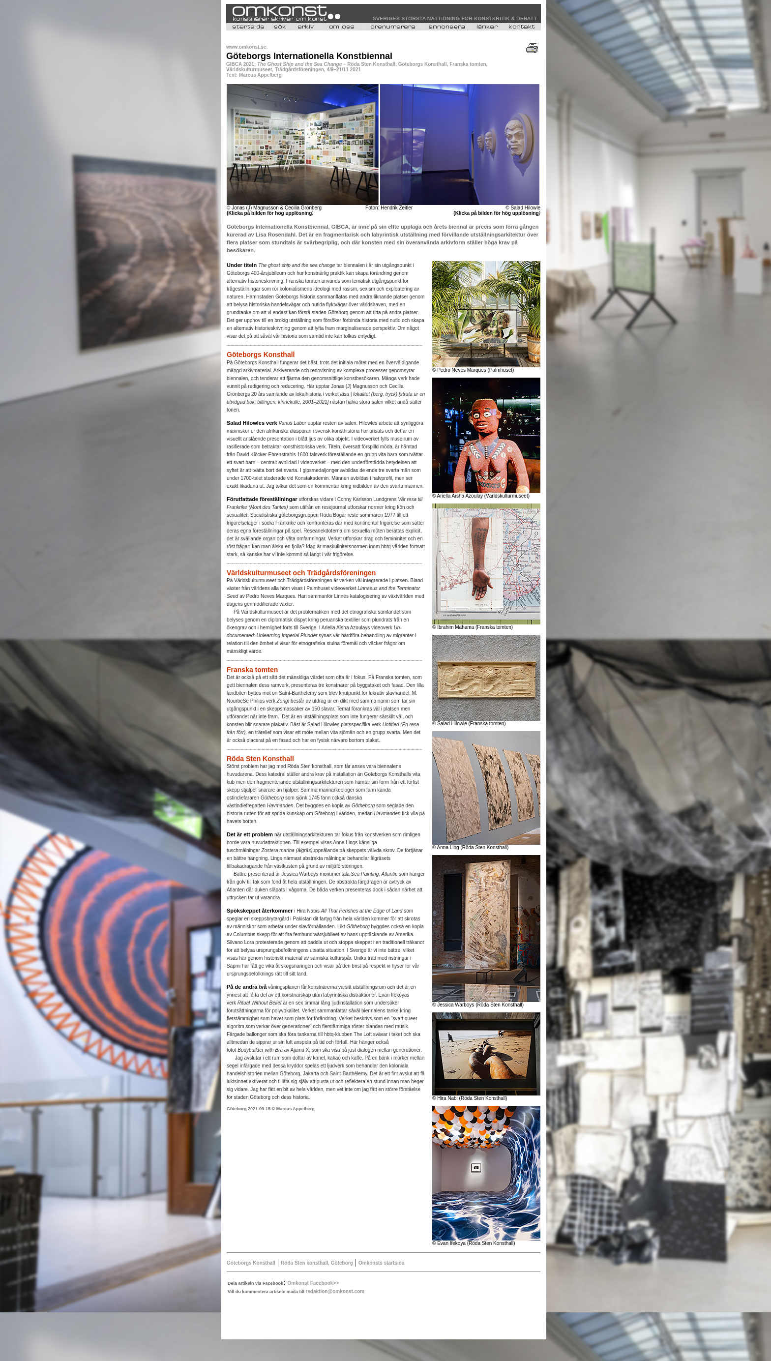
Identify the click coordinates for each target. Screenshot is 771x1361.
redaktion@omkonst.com (334, 1291)
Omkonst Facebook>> (313, 1283)
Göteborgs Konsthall (251, 1263)
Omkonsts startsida (381, 1263)
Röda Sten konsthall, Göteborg (317, 1263)
